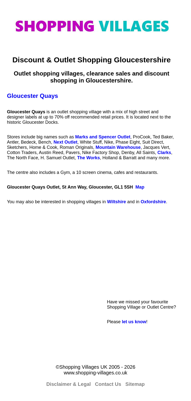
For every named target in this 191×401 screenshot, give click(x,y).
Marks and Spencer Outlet (102, 136)
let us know (134, 321)
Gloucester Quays (32, 95)
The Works (88, 157)
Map (139, 187)
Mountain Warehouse (118, 147)
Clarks (164, 152)
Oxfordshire (153, 201)
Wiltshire (116, 201)
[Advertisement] (145, 259)
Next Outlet (65, 142)
